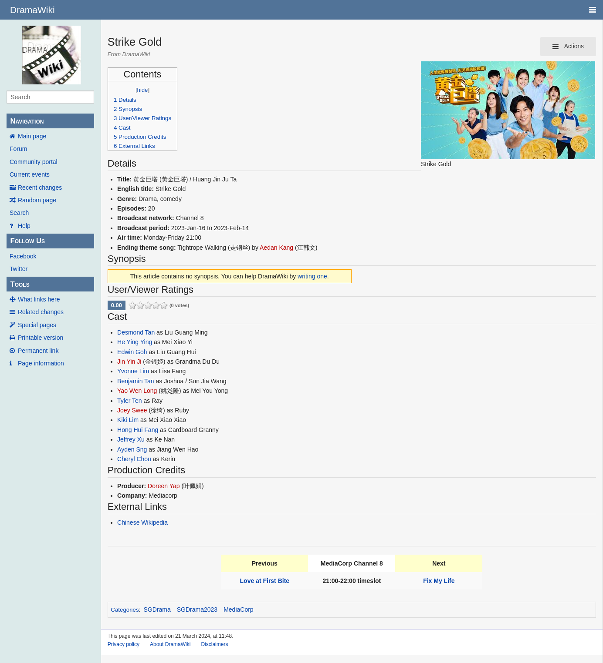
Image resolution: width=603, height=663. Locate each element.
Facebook (23, 256)
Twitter (18, 268)
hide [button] (142, 90)
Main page (32, 136)
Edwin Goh (132, 351)
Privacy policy (123, 644)
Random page (37, 200)
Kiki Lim (128, 419)
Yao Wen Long (137, 390)
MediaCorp (238, 609)
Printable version (40, 337)
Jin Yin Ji (129, 361)
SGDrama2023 (197, 609)
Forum (18, 148)
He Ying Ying (134, 341)
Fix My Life (438, 580)
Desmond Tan (136, 332)
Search (19, 212)
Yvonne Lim (133, 371)
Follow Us (27, 241)
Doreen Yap (164, 485)
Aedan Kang (276, 247)
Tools (19, 284)
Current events (30, 174)
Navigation (27, 121)
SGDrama (157, 609)
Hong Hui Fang (137, 429)
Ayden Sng (132, 449)
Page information (41, 363)
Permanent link (38, 350)
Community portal (34, 161)
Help (24, 225)
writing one (312, 276)
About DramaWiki (170, 644)
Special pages (37, 324)
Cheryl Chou (134, 458)
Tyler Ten (129, 400)
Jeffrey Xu (131, 439)
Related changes (41, 311)
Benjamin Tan (135, 381)
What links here (39, 299)
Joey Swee (132, 410)
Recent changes (40, 187)
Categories (125, 609)
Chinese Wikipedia (142, 522)
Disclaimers (214, 644)
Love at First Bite (265, 580)
